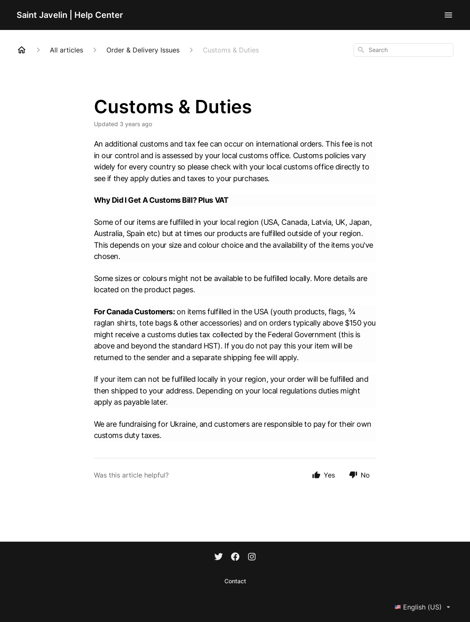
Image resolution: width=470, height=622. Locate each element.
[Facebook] (235, 557)
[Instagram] (252, 557)
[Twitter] (219, 557)
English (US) (423, 607)
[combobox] (403, 50)
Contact (235, 581)
